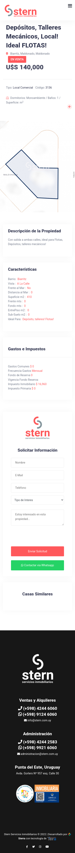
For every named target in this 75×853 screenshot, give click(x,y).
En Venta (17, 59)
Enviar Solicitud (37, 551)
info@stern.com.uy (37, 720)
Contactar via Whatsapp (37, 565)
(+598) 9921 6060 (37, 747)
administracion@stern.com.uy (37, 753)
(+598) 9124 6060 (37, 714)
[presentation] (35, 537)
